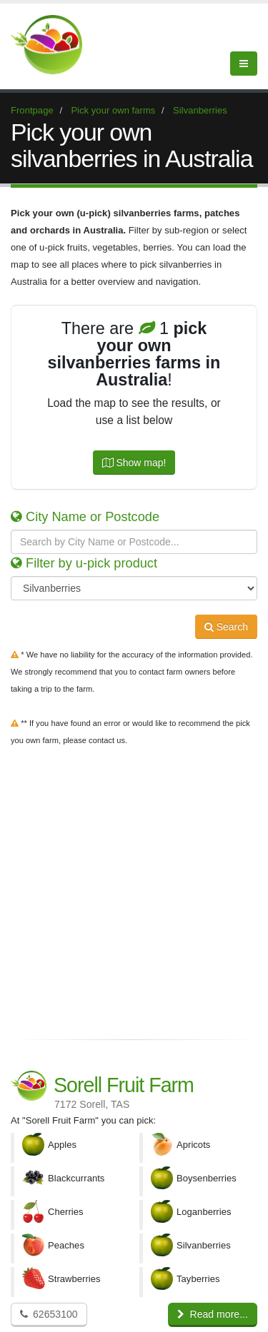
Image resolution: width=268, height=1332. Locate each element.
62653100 (49, 1314)
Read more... (212, 1314)
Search (226, 626)
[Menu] (243, 63)
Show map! (134, 462)
